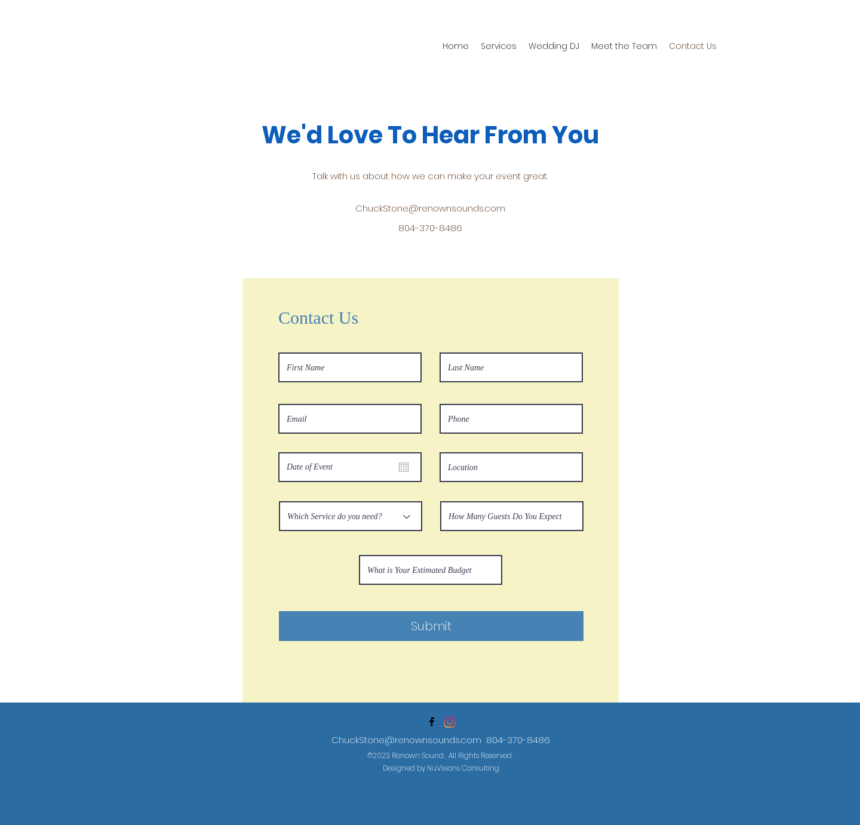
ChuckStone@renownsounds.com (430, 208)
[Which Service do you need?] (350, 516)
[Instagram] (450, 722)
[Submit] (431, 626)
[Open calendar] (403, 467)
